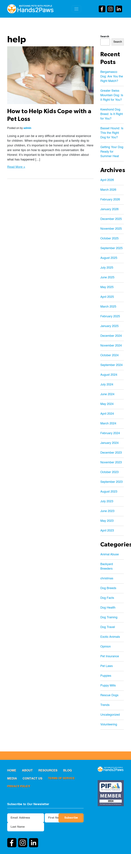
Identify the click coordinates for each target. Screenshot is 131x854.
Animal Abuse (109, 554)
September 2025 (111, 248)
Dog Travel (107, 627)
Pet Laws (106, 666)
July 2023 (106, 501)
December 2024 (111, 335)
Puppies (105, 675)
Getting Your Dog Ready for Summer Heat (111, 152)
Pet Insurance (109, 656)
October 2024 (109, 355)
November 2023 (111, 462)
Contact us (32, 778)
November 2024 (111, 345)
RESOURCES (47, 770)
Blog (67, 770)
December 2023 (111, 452)
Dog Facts (107, 597)
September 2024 (111, 365)
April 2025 (107, 296)
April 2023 (107, 530)
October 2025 (109, 238)
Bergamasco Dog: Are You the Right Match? (111, 77)
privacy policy (18, 786)
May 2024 (107, 404)
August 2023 (108, 491)
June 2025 (107, 277)
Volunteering (108, 724)
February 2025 (110, 316)
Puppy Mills (108, 685)
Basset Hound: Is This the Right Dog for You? (111, 133)
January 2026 (109, 209)
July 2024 (106, 384)
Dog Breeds (108, 588)
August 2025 (108, 258)
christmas (106, 578)
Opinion (105, 646)
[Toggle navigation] (76, 9)
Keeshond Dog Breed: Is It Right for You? (111, 114)
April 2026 (107, 180)
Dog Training (108, 617)
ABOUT (27, 770)
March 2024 (108, 423)
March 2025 (108, 306)
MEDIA (12, 778)
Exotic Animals (110, 636)
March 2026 (108, 189)
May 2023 (107, 520)
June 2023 (107, 511)
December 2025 (111, 219)
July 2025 (106, 267)
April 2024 (107, 413)
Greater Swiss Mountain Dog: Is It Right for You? (111, 95)
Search (104, 36)
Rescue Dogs (109, 695)
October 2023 (109, 472)
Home (11, 770)
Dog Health (107, 607)
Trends (105, 705)
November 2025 (111, 228)
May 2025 (107, 287)
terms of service (61, 778)
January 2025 (109, 326)
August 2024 (108, 374)
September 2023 (111, 481)
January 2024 (109, 443)
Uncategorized (110, 714)
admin (27, 128)
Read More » (16, 167)
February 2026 (110, 199)
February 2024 (110, 433)
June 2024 (107, 394)
